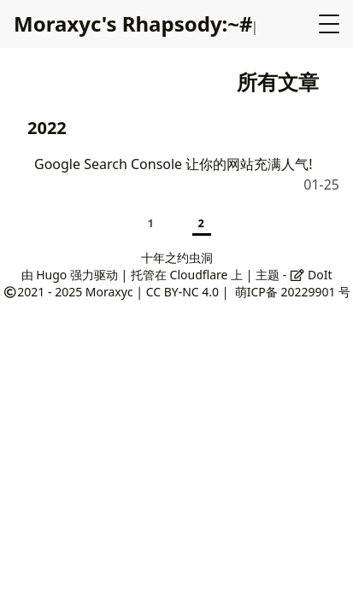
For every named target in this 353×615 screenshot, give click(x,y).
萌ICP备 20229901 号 (292, 292)
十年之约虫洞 (177, 257)
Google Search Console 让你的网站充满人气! (173, 164)
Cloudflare (199, 274)
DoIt (311, 274)
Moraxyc (109, 292)
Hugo (51, 274)
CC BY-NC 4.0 (182, 292)
